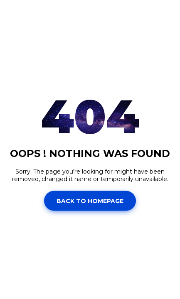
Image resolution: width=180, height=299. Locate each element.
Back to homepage (90, 200)
